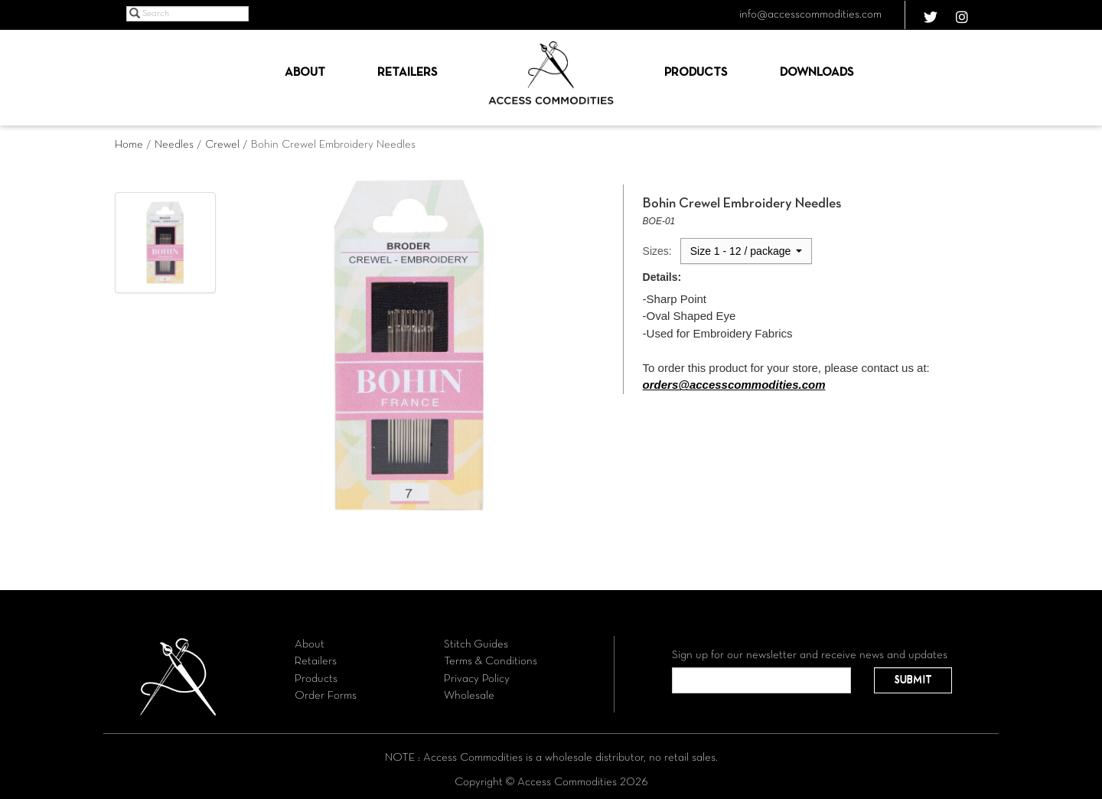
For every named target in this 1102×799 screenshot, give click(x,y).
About (305, 72)
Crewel (222, 144)
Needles (174, 144)
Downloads (816, 72)
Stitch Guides (476, 644)
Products (695, 72)
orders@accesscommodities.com (734, 384)
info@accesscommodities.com (810, 14)
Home (129, 144)
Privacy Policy (477, 678)
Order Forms (326, 695)
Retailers (407, 72)
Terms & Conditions (490, 661)
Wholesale (469, 695)
